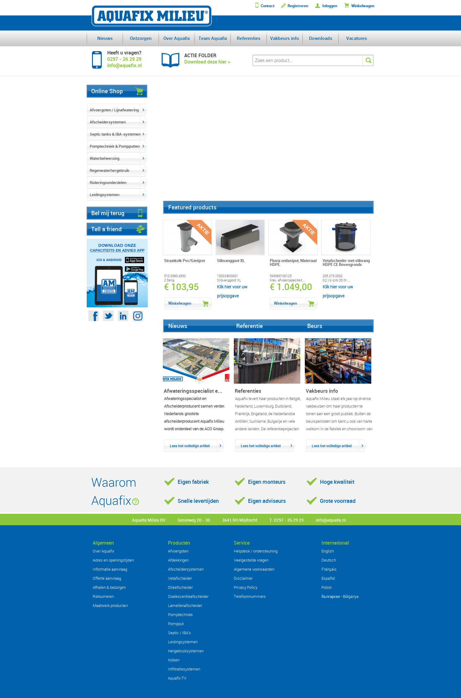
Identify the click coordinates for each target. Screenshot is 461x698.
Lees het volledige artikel (190, 445)
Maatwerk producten (110, 605)
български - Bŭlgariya (340, 596)
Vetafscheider (180, 578)
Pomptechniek (180, 614)
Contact (268, 6)
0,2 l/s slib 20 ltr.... (336, 280)
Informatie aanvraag (110, 569)
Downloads (320, 38)
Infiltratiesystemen (184, 669)
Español (328, 578)
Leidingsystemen (104, 194)
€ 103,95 (181, 286)
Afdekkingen (178, 560)
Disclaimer (243, 578)
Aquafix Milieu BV (149, 520)
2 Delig (169, 280)
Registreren (298, 6)
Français (329, 569)
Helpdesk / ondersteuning (256, 551)
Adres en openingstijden (113, 560)
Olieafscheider (180, 587)
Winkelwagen (362, 6)
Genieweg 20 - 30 (194, 520)
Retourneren (103, 596)
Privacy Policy (245, 587)
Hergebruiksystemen (186, 651)
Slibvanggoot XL (229, 280)
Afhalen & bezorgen (109, 587)
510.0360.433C (175, 276)
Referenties (248, 38)
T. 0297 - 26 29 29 (286, 520)
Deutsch (328, 560)
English (327, 551)
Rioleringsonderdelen (108, 182)
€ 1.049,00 (291, 286)
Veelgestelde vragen (251, 560)
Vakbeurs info (284, 38)
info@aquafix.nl (331, 520)
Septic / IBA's (179, 632)
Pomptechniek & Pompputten (115, 146)
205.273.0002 (333, 276)
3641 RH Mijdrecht (239, 520)
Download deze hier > (207, 61)
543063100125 (281, 276)
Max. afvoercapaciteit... (287, 280)
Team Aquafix (212, 38)
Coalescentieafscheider (188, 596)
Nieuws (105, 38)
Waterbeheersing (104, 158)
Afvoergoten (178, 551)
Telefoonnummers (250, 596)
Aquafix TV (177, 678)
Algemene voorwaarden (254, 569)
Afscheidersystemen (108, 122)
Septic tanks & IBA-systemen (115, 134)
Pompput (176, 623)
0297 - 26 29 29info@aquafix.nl (124, 62)
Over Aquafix (176, 38)
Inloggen (329, 6)
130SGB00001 (227, 276)
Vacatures (356, 38)
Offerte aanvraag (107, 578)
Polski (326, 587)
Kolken (173, 660)
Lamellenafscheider (185, 605)
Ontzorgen (141, 38)
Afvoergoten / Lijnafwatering (114, 110)
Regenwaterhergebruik (109, 170)
